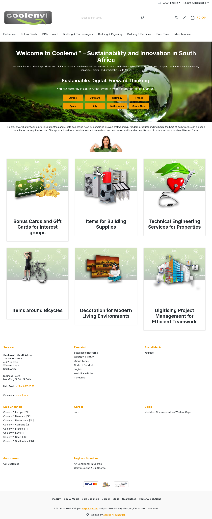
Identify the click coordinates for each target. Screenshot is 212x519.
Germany (117, 98)
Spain (73, 106)
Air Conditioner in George (88, 463)
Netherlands (117, 106)
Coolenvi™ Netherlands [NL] (18, 420)
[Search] (142, 17)
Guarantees (129, 498)
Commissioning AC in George (90, 468)
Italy (95, 106)
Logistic (78, 369)
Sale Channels (90, 498)
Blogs (148, 406)
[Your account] (185, 17)
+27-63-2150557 (25, 386)
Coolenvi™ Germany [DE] (16, 424)
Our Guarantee (11, 463)
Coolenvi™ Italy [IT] (13, 432)
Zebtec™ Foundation (114, 514)
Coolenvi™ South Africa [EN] (18, 441)
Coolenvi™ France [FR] (15, 428)
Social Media (71, 498)
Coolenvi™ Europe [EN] (16, 412)
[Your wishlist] (177, 17)
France (139, 98)
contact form (21, 395)
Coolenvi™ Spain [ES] (15, 437)
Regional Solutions (150, 498)
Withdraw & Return (84, 356)
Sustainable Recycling (86, 352)
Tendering (79, 377)
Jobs (77, 412)
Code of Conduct (83, 365)
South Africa (139, 106)
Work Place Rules (83, 373)
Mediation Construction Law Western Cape (168, 412)
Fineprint (56, 498)
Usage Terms (81, 361)
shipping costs (90, 508)
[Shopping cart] (199, 17)
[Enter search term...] (109, 17)
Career (106, 498)
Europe (73, 98)
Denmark (95, 98)
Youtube (149, 352)
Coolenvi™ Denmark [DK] (17, 416)
